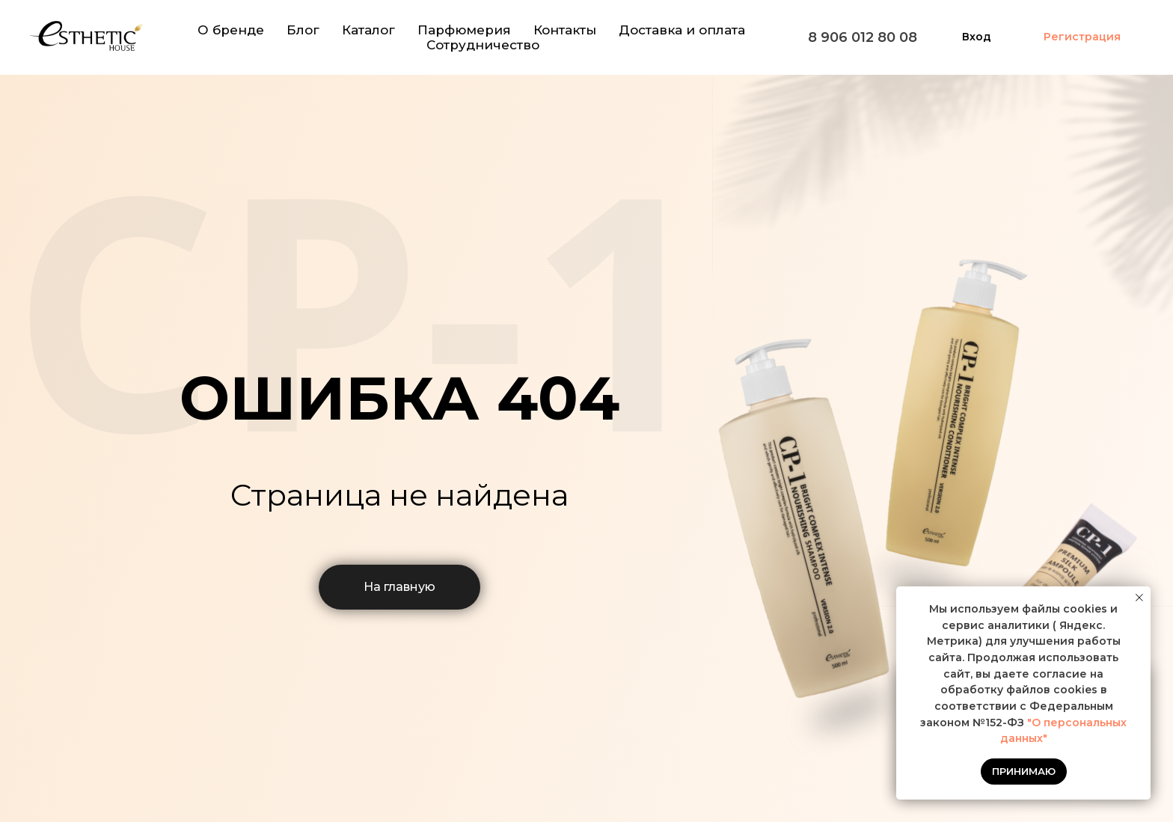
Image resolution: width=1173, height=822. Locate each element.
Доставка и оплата (682, 29)
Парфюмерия (464, 29)
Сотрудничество (482, 44)
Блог (303, 29)
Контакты (564, 29)
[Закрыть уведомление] (1139, 597)
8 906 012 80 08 (862, 37)
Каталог (368, 29)
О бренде (230, 29)
